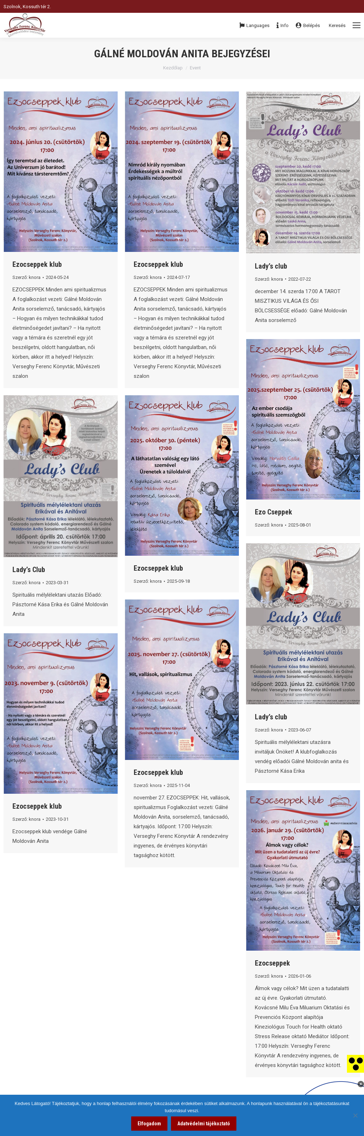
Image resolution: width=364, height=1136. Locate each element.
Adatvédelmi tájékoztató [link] (203, 1123)
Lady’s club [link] (271, 266)
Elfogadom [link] (149, 1123)
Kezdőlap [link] (173, 67)
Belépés (308, 25)
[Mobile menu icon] (356, 25)
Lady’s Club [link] (28, 569)
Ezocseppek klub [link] (37, 264)
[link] (355, 1063)
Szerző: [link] (26, 277)
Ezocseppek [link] (272, 963)
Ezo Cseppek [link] (273, 512)
